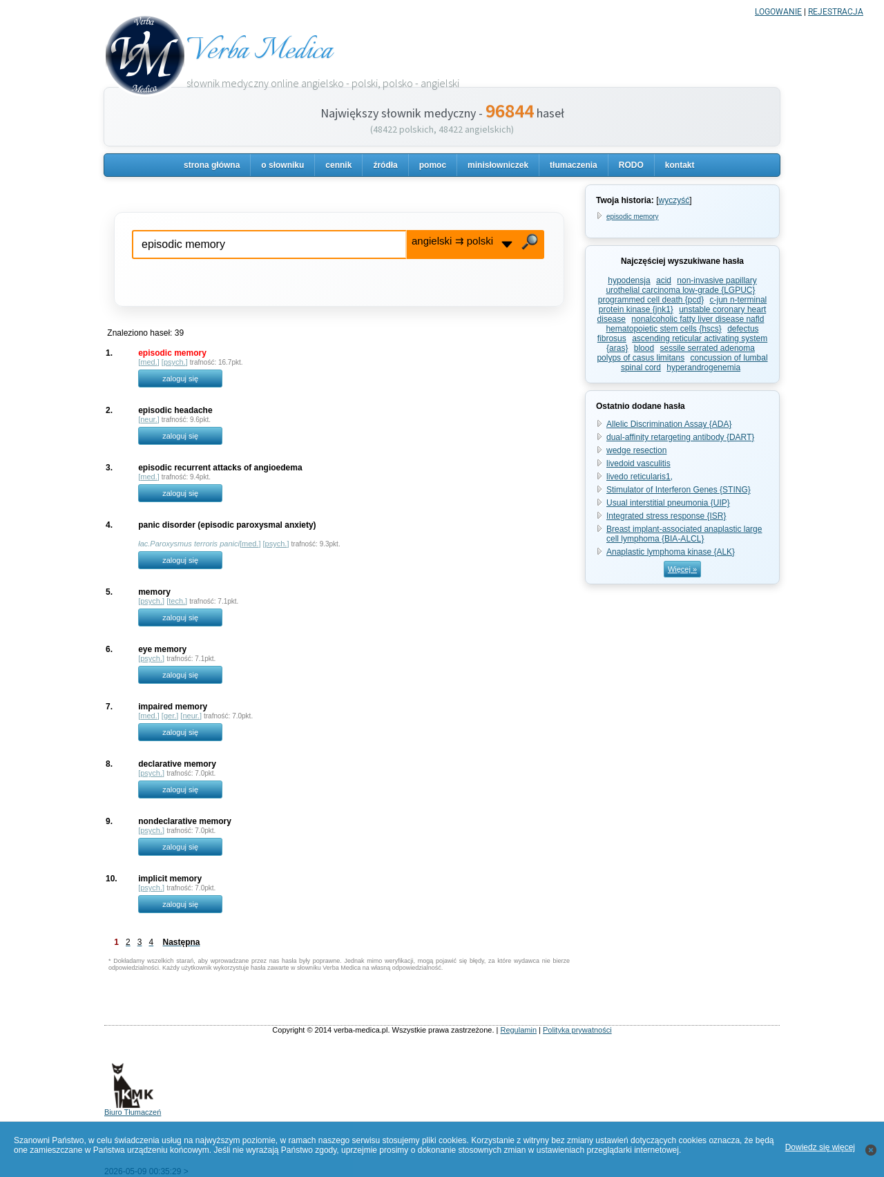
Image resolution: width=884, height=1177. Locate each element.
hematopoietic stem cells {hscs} (663, 329)
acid (663, 280)
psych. (175, 362)
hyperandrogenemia (703, 367)
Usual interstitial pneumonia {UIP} (668, 503)
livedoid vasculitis (638, 463)
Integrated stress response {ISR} (666, 516)
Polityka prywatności (577, 1030)
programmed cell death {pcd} (651, 300)
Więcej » (682, 569)
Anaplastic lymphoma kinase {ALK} (670, 552)
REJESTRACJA (835, 12)
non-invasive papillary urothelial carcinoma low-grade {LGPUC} (681, 285)
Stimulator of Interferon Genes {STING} (678, 490)
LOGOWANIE (778, 12)
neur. (148, 419)
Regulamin (518, 1030)
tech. (177, 601)
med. (148, 362)
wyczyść (673, 200)
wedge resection (636, 450)
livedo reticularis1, (639, 476)
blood (644, 348)
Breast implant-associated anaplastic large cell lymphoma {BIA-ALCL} (684, 534)
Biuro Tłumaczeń (132, 1108)
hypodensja (629, 280)
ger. (170, 715)
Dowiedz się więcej (820, 1147)
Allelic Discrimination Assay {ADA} (668, 424)
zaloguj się (180, 378)
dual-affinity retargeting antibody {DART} (680, 437)
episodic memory (632, 216)
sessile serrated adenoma (707, 348)
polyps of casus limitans (640, 358)
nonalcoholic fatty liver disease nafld (697, 319)
